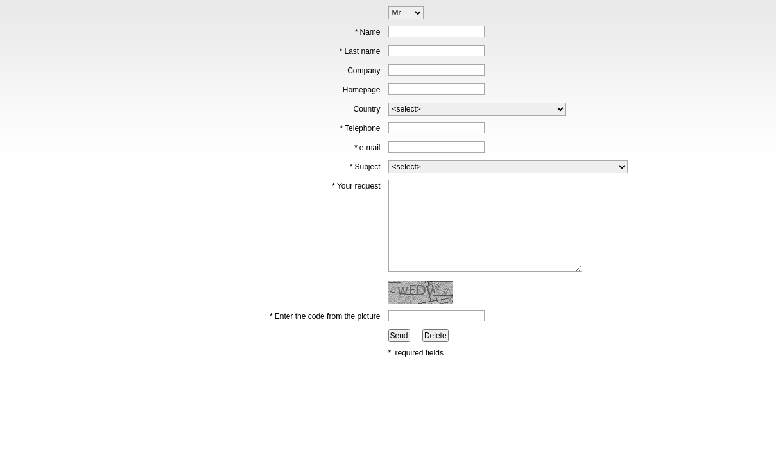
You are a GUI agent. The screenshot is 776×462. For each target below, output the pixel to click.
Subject (365, 166)
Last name (360, 51)
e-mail (367, 147)
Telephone (360, 128)
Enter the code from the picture (325, 316)
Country (366, 109)
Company (363, 70)
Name (368, 32)
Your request (356, 186)
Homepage (362, 89)
